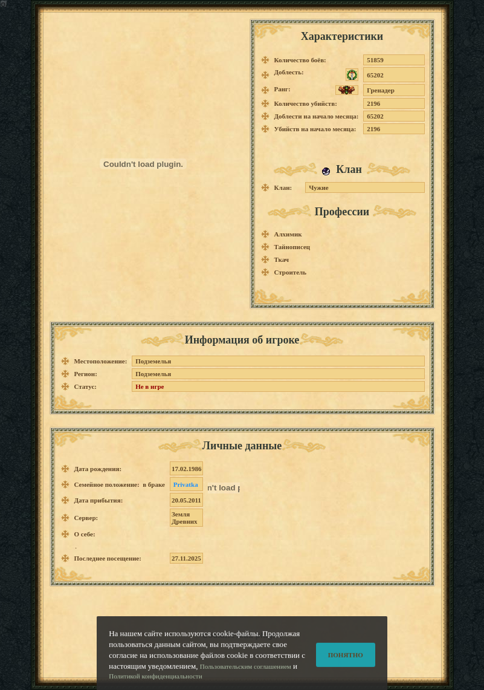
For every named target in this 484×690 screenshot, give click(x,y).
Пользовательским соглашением (245, 671)
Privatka (185, 484)
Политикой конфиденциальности (155, 681)
